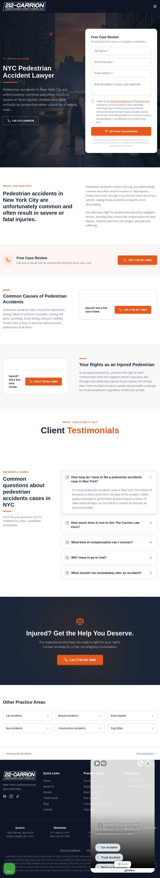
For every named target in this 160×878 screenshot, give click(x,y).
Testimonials (50, 798)
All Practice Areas (16, 58)
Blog (46, 803)
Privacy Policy (142, 101)
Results (47, 792)
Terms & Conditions (120, 101)
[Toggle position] (140, 763)
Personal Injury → (146, 753)
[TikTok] (17, 796)
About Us (48, 786)
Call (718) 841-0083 (137, 260)
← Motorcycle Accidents (17, 753)
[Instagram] (11, 796)
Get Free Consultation (121, 131)
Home (47, 780)
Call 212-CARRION (21, 120)
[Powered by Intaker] (129, 870)
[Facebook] (4, 796)
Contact (47, 809)
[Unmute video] (96, 763)
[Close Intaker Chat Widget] (148, 763)
